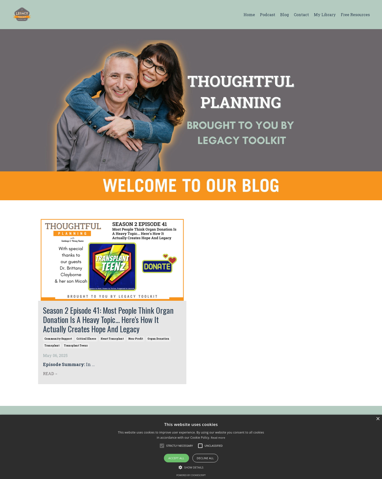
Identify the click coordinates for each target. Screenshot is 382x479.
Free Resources (355, 14)
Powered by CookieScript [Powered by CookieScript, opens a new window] (191, 475)
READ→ (50, 373)
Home (249, 14)
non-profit (135, 338)
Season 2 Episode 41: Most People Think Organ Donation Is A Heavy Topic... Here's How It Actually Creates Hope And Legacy (108, 320)
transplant (52, 345)
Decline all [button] (205, 458)
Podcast (267, 14)
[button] (162, 446)
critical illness (86, 338)
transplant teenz (76, 345)
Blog (284, 14)
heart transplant (112, 338)
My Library (325, 14)
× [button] (378, 419)
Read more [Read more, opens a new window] (218, 437)
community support (58, 338)
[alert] (191, 447)
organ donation (158, 338)
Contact (301, 14)
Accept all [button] (176, 458)
